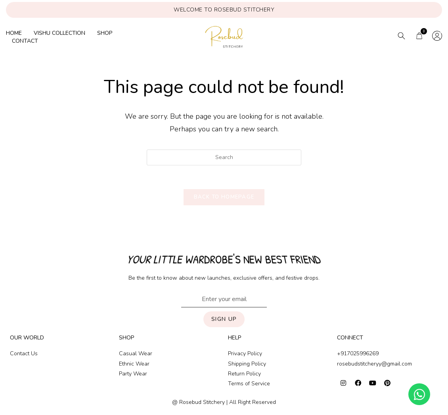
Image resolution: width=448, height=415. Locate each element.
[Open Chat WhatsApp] (419, 394)
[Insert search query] (224, 157)
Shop (104, 33)
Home (14, 33)
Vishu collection (59, 33)
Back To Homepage (224, 197)
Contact (25, 41)
